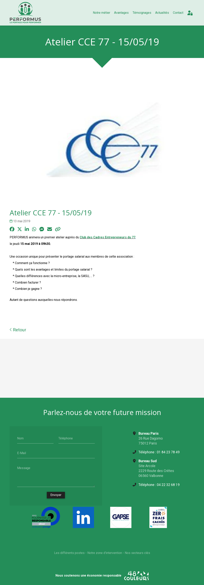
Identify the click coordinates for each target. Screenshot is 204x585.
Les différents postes (69, 553)
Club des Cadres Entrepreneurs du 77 (107, 237)
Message (23, 468)
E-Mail (21, 453)
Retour (18, 329)
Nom (20, 438)
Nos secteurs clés (137, 553)
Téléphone (65, 438)
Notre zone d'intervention (104, 553)
